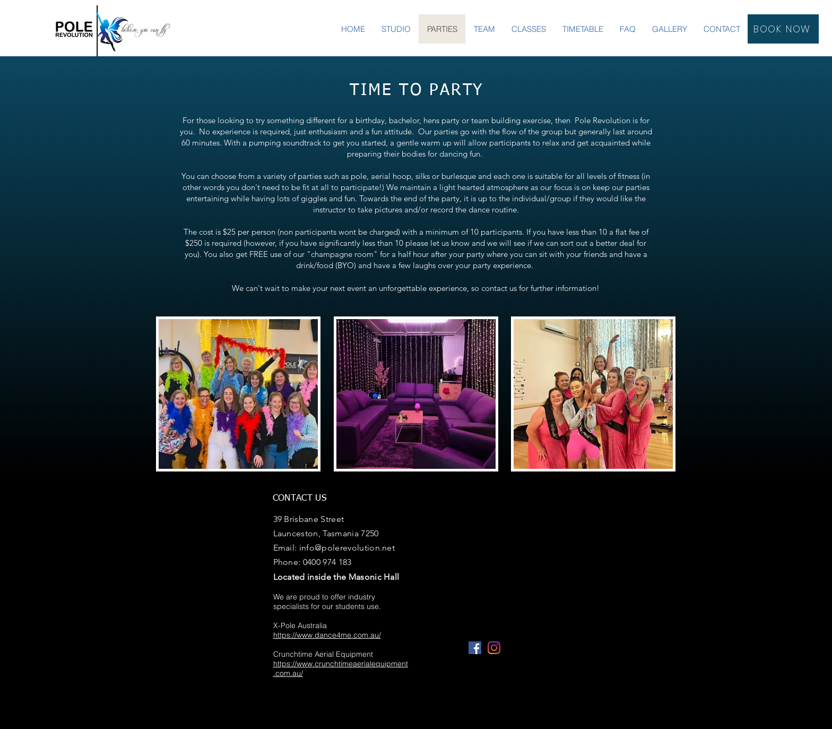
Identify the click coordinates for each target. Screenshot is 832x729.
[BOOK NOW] (783, 29)
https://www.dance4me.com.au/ (327, 635)
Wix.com (500, 724)
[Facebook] (475, 647)
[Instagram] (494, 647)
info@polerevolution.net (347, 548)
